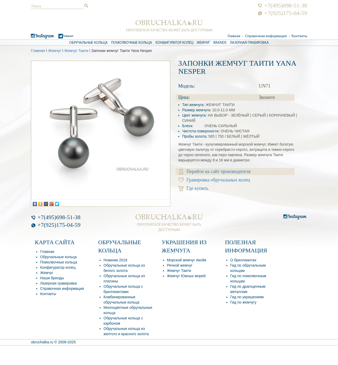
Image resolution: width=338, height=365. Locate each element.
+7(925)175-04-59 (285, 13)
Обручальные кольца (88, 43)
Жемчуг (203, 43)
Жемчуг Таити (76, 51)
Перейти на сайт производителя (215, 171)
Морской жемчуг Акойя (186, 260)
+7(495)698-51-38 (285, 5)
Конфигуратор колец (174, 43)
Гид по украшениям (247, 297)
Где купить (193, 188)
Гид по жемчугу (243, 302)
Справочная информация (266, 36)
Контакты (299, 36)
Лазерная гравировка (249, 43)
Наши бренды (52, 278)
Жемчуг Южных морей (186, 276)
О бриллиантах (243, 260)
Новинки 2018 (115, 260)
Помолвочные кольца (131, 43)
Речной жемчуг (180, 265)
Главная (234, 36)
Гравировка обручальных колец (214, 180)
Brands (220, 43)
